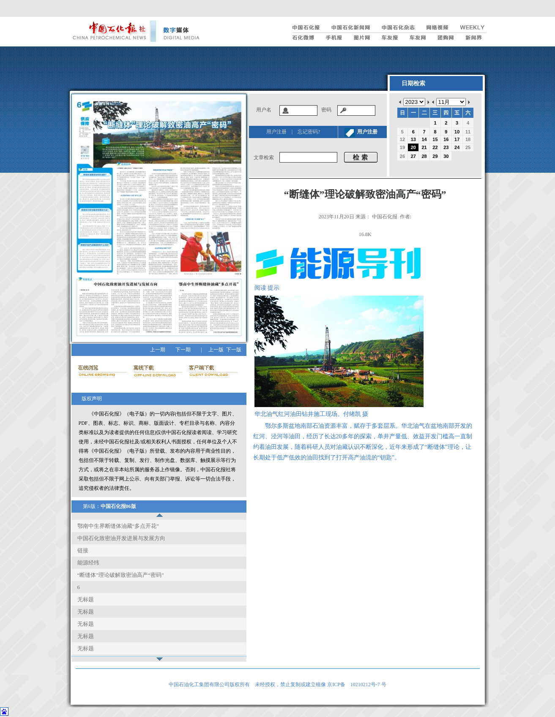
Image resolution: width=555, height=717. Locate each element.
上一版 (216, 350)
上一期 (157, 350)
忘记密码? (309, 132)
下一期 (183, 350)
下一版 (233, 350)
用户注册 (276, 132)
